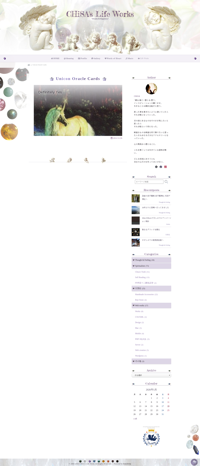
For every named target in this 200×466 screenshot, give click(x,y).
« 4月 (135, 418)
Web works (142, 305)
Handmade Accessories (147, 294)
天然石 (140, 288)
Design (140, 322)
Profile (84, 58)
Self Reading (142, 277)
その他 (140, 361)
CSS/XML (141, 316)
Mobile (140, 333)
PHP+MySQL (142, 339)
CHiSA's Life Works (100, 14)
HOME (57, 58)
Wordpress (141, 355)
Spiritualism (142, 265)
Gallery (97, 58)
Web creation (142, 350)
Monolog (70, 58)
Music (130, 58)
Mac (138, 328)
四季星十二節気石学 (146, 282)
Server (139, 344)
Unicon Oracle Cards (39, 64)
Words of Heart (114, 58)
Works (139, 311)
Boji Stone (141, 299)
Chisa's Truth (142, 271)
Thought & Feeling (145, 259)
